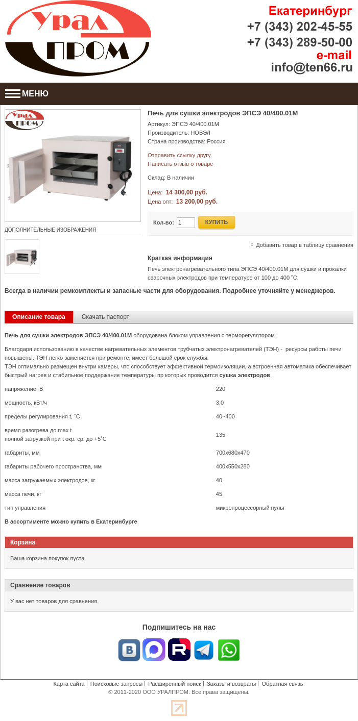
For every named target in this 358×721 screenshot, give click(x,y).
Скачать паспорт (105, 316)
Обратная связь (282, 684)
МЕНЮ (27, 93)
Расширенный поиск (174, 684)
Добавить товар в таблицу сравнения (304, 245)
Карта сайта (68, 684)
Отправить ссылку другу (179, 155)
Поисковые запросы (116, 684)
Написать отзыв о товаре (180, 164)
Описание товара (38, 316)
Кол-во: (163, 222)
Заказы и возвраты (231, 684)
